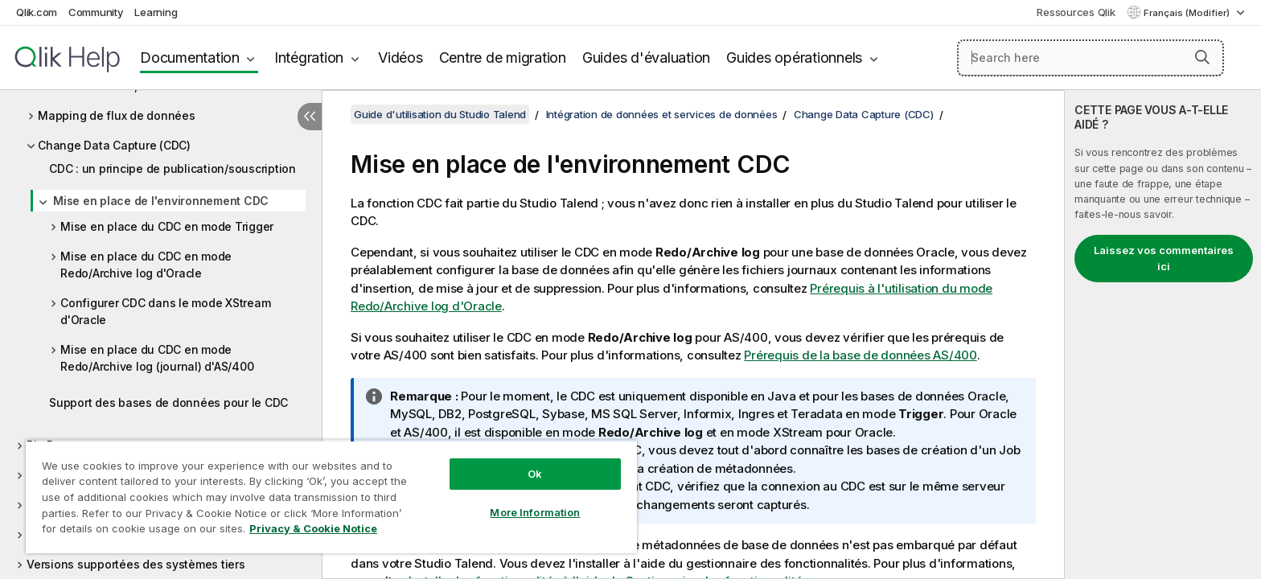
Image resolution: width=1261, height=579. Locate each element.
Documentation (190, 57)
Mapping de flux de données (116, 115)
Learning (155, 12)
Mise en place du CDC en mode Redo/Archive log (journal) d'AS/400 (156, 358)
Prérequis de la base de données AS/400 (860, 355)
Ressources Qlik (1076, 12)
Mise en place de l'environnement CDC (161, 200)
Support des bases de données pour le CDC (168, 402)
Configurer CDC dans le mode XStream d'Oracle (165, 311)
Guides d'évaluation (646, 57)
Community (96, 12)
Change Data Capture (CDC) (114, 145)
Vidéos (400, 57)
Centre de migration (502, 57)
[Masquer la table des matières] (310, 116)
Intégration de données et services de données (662, 114)
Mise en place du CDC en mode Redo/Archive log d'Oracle (146, 264)
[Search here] (1091, 58)
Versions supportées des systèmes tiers (136, 564)
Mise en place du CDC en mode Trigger (166, 226)
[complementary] (1163, 334)
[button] (1202, 57)
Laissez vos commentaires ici (1164, 258)
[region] (331, 496)
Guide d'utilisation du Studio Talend (440, 114)
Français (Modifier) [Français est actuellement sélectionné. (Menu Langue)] (1188, 12)
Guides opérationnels (794, 57)
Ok (535, 473)
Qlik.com (36, 12)
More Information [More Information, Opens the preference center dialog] (535, 512)
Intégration (308, 57)
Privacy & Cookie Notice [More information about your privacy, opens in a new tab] (313, 528)
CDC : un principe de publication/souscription (172, 168)
